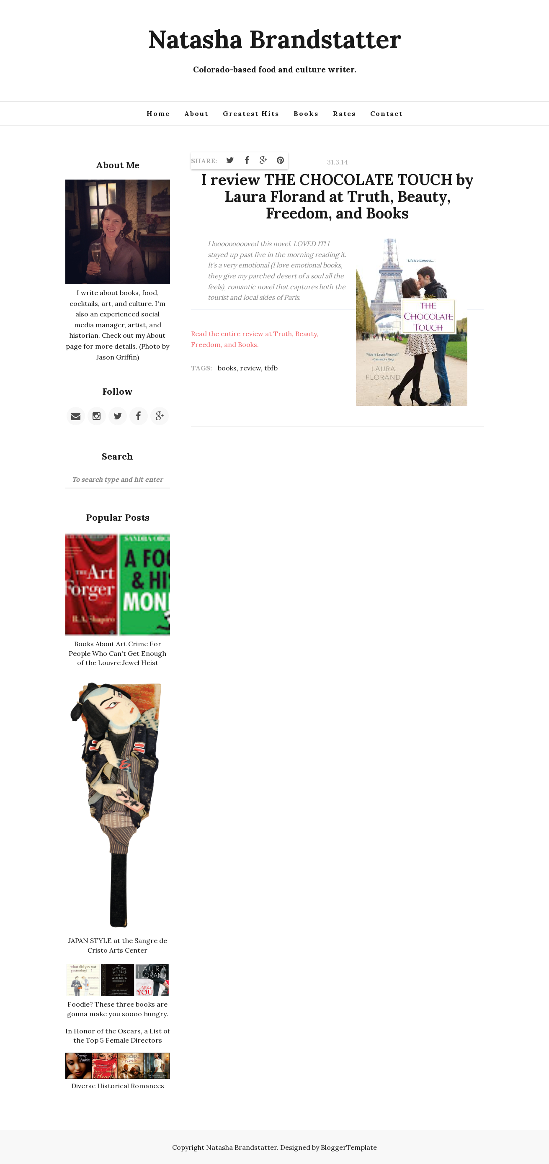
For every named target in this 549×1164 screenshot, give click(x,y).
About (196, 113)
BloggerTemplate (349, 1146)
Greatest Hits (251, 113)
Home (158, 113)
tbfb (271, 367)
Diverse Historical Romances (117, 1084)
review (250, 367)
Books (306, 113)
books (227, 367)
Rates (344, 113)
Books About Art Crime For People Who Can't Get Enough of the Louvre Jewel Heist (117, 653)
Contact (386, 113)
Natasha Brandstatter (274, 39)
